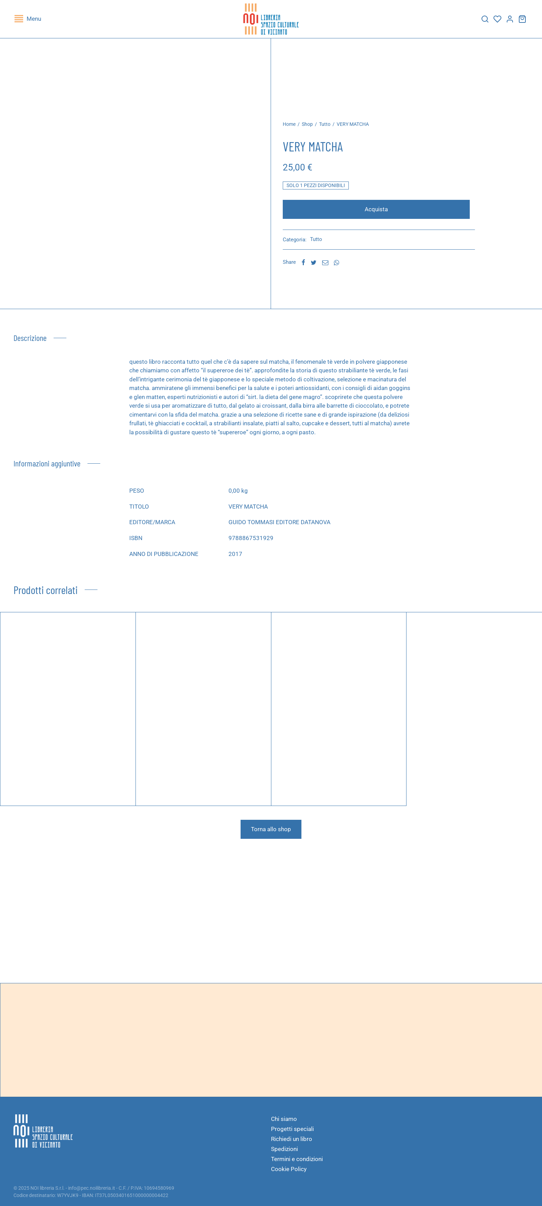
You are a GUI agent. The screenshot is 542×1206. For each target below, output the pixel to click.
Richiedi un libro (291, 1138)
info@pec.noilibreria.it (91, 1188)
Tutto (328, 127)
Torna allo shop (271, 832)
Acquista (378, 212)
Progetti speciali (292, 1128)
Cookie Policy (289, 1169)
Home (293, 127)
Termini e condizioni (297, 1159)
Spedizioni (284, 1148)
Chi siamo (284, 1118)
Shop (311, 127)
